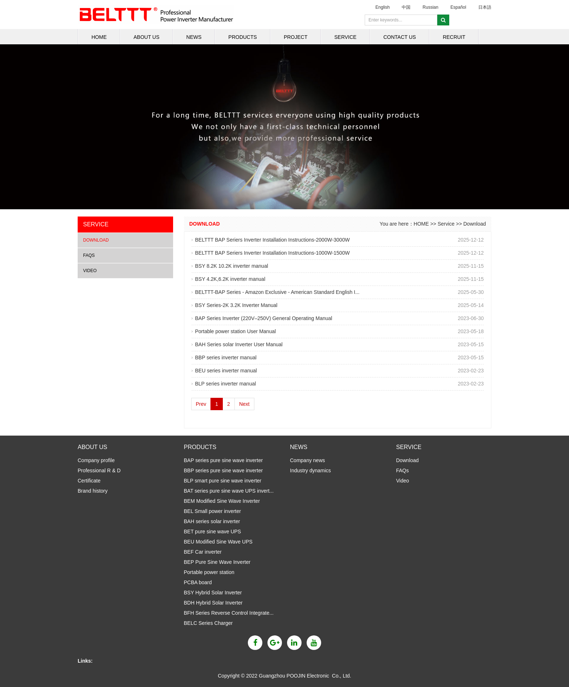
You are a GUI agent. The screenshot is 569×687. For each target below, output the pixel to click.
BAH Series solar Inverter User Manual (239, 344)
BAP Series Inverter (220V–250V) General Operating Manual (263, 318)
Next (244, 404)
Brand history (92, 491)
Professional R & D (99, 470)
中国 (406, 7)
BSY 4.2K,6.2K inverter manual (230, 279)
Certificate (89, 481)
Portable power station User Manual (235, 331)
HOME (99, 37)
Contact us (399, 37)
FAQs (89, 255)
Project (295, 37)
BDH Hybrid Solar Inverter (213, 603)
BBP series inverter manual (226, 357)
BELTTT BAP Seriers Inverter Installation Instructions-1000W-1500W (272, 253)
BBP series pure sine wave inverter (223, 470)
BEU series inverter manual (226, 370)
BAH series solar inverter (212, 521)
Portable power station (209, 572)
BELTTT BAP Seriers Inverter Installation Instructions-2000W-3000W (272, 240)
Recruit (454, 37)
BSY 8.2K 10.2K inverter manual (231, 266)
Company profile (96, 460)
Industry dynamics (310, 470)
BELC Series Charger (208, 623)
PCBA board (198, 582)
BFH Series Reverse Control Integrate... (229, 613)
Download (96, 240)
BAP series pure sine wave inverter (223, 460)
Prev (201, 404)
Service (345, 37)
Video (90, 270)
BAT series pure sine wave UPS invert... (229, 491)
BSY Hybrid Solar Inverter (213, 592)
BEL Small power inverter (212, 511)
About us (146, 37)
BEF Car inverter (203, 552)
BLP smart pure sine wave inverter (223, 481)
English (383, 7)
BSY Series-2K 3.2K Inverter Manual (236, 305)
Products (242, 37)
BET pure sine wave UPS (212, 531)
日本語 (484, 7)
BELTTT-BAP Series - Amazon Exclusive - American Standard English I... (277, 292)
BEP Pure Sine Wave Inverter (217, 562)
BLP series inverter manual (225, 384)
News (193, 37)
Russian (430, 7)
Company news (307, 460)
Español (458, 7)
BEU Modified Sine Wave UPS (218, 542)
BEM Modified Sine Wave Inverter (222, 501)
